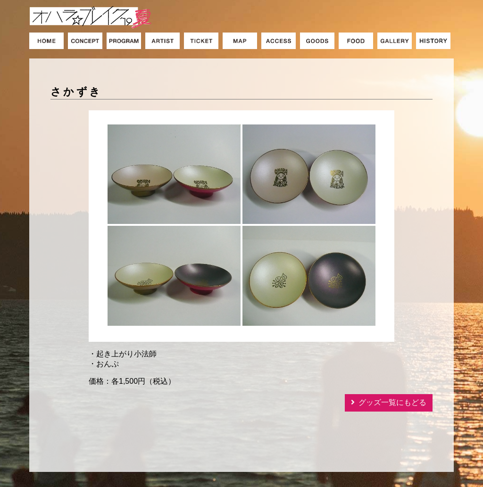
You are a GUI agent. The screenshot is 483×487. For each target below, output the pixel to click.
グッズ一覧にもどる (392, 402)
